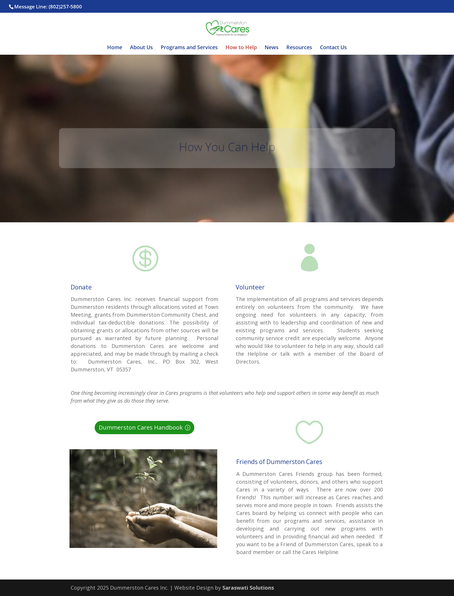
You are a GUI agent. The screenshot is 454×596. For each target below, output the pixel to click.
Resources (299, 48)
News (272, 48)
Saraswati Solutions (248, 587)
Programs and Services (189, 48)
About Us (141, 48)
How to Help (241, 48)
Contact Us (333, 48)
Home (114, 48)
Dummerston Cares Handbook (141, 427)
